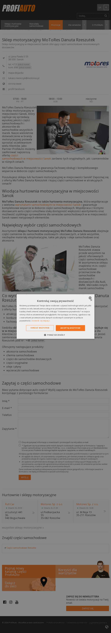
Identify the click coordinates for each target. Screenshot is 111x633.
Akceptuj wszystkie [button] (70, 328)
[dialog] (55, 316)
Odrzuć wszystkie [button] (39, 328)
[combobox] (90, 297)
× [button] (91, 300)
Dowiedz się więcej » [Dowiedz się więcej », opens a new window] (41, 320)
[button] (55, 335)
